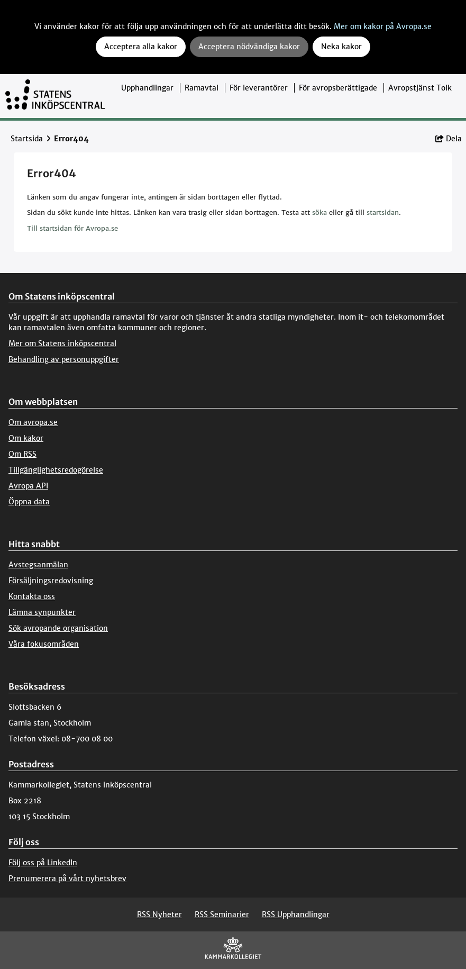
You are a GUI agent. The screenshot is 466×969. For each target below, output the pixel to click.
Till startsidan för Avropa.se (72, 228)
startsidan (383, 212)
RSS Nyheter (159, 914)
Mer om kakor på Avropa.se (383, 26)
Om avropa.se (33, 422)
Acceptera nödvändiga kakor (249, 46)
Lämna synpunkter (42, 612)
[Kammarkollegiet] (233, 950)
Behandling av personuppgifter (63, 359)
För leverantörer (259, 88)
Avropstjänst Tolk (420, 88)
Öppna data (29, 501)
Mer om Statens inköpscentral (62, 343)
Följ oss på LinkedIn (42, 862)
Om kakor (25, 438)
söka (319, 212)
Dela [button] (448, 138)
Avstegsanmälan (38, 564)
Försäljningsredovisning (50, 580)
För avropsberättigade (338, 88)
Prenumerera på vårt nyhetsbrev (67, 878)
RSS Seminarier (222, 914)
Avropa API (28, 486)
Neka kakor (341, 46)
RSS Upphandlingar (296, 914)
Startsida (27, 138)
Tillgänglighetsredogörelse (55, 470)
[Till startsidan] (55, 96)
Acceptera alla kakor (140, 46)
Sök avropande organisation (58, 628)
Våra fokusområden (43, 644)
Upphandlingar (147, 88)
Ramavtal (201, 88)
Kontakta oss (31, 596)
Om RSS (22, 454)
